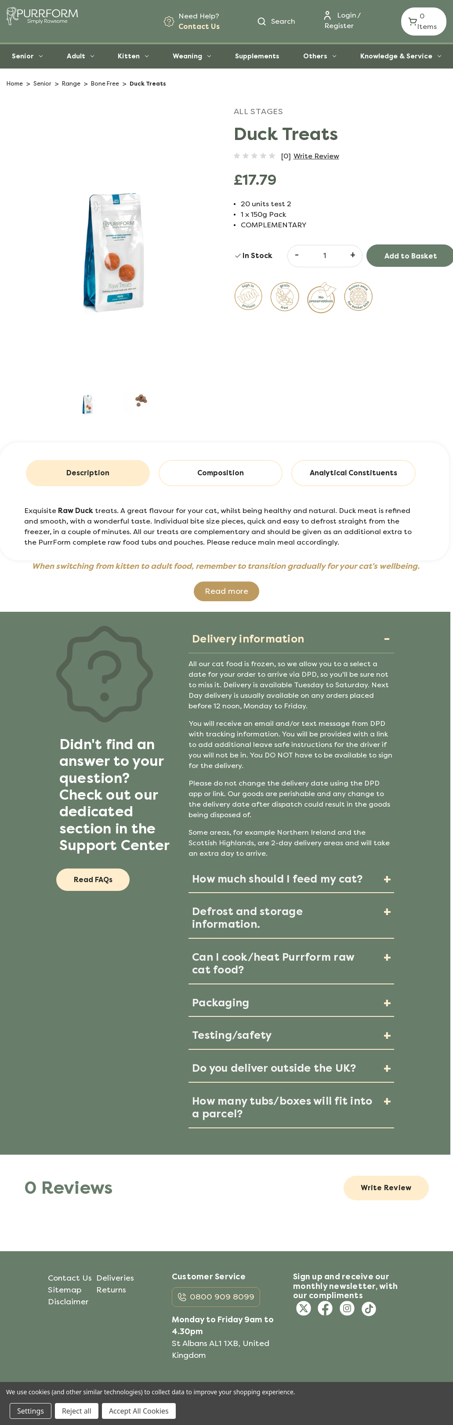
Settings (30, 1411)
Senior (27, 56)
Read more (226, 591)
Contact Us (199, 26)
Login (346, 15)
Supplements (257, 56)
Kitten (133, 56)
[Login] (336, 15)
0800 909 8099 (222, 1296)
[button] (226, 591)
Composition (220, 473)
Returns (111, 1290)
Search (283, 21)
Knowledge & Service (400, 56)
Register (339, 26)
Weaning (192, 56)
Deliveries (115, 1278)
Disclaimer (68, 1302)
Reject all (76, 1411)
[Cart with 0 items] (423, 21)
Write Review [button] (316, 156)
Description (87, 473)
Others (319, 56)
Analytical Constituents (353, 473)
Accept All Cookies (139, 1411)
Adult (80, 56)
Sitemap (64, 1290)
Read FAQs (93, 880)
